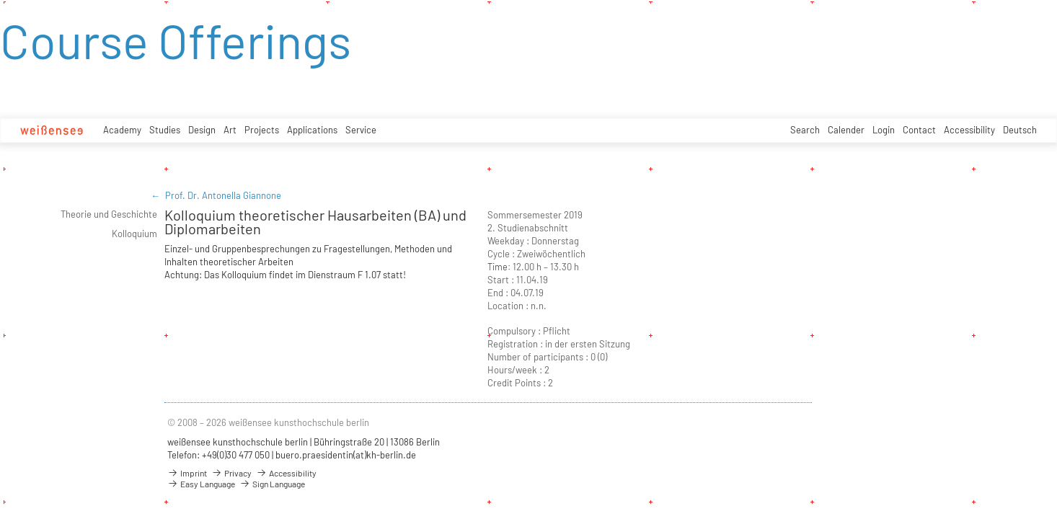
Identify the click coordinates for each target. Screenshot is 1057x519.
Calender (846, 130)
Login (883, 130)
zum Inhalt (0, 0)
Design (202, 130)
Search (805, 130)
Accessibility (969, 130)
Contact (919, 130)
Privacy (231, 473)
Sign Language (272, 484)
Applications (312, 130)
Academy (122, 130)
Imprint (187, 473)
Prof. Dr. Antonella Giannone (223, 195)
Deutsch (1020, 130)
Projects (261, 130)
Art (230, 130)
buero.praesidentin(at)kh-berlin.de (345, 455)
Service (360, 130)
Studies (164, 130)
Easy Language (201, 484)
